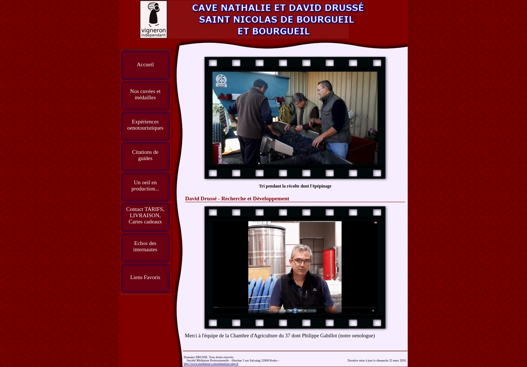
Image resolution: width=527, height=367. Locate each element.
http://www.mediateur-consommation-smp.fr (211, 364)
